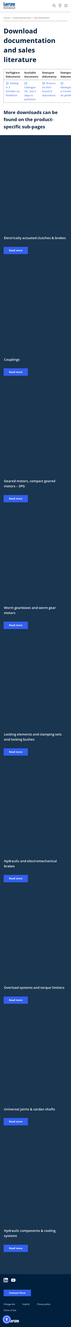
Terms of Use (10, 1310)
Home (7, 17)
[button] (6, 1319)
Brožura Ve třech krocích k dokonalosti (48, 89)
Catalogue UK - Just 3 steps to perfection (30, 93)
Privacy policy (43, 1304)
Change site (9, 1304)
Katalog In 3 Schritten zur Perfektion (13, 89)
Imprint (26, 1304)
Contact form (17, 1292)
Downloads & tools (22, 17)
